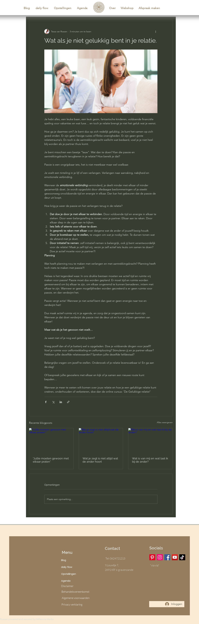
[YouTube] (175, 557)
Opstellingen (68, 574)
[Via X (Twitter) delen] (53, 402)
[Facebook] (167, 557)
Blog (63, 560)
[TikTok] (182, 557)
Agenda (65, 581)
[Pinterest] (152, 557)
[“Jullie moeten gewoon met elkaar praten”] (51, 440)
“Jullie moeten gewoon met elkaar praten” (51, 460)
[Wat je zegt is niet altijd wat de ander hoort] (101, 440)
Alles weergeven (165, 422)
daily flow (66, 567)
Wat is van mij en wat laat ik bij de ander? (150, 460)
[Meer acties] (155, 31)
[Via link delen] (68, 402)
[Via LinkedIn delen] (60, 402)
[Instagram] (160, 557)
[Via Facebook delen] (45, 402)
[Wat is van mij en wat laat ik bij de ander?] (150, 440)
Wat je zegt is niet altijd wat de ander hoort (100, 460)
